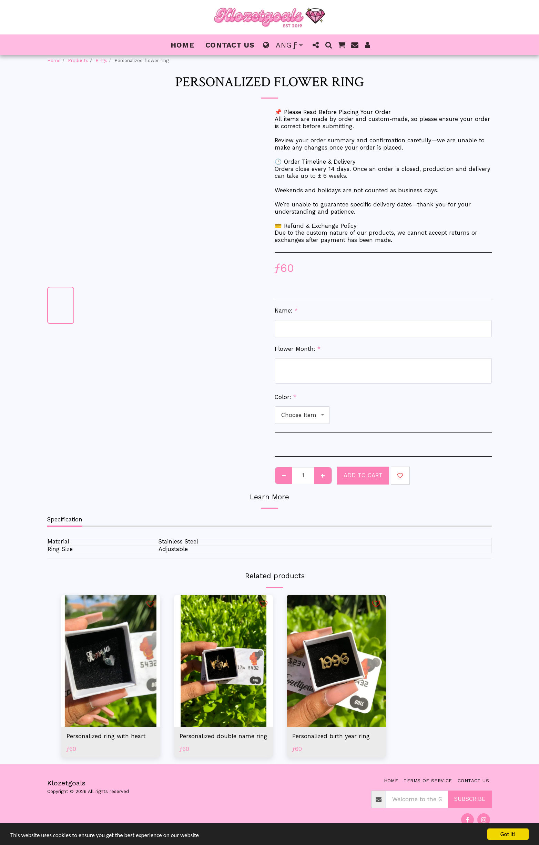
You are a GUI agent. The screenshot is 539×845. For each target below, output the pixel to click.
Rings (101, 60)
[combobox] (302, 415)
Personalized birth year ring (331, 736)
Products (78, 60)
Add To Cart (363, 475)
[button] (316, 45)
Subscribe (469, 799)
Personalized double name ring (223, 736)
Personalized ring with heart (106, 736)
